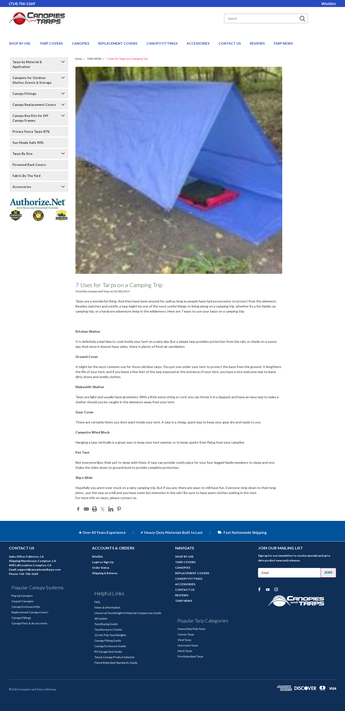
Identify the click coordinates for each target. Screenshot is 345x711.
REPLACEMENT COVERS (118, 43)
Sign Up (109, 562)
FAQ (97, 602)
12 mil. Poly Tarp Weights (110, 635)
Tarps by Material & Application (27, 64)
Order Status (100, 567)
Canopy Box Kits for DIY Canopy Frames (30, 118)
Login (95, 562)
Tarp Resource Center (108, 629)
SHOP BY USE (20, 43)
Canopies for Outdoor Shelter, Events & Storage (32, 80)
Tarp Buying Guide (106, 624)
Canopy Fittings (24, 94)
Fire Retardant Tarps (190, 656)
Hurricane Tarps (188, 645)
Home (78, 58)
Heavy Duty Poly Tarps (192, 629)
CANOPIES (81, 43)
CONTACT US (230, 43)
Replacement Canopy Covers (30, 612)
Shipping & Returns (104, 573)
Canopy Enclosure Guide (110, 646)
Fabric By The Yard (26, 176)
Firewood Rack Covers (29, 165)
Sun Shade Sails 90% (28, 143)
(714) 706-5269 (22, 3)
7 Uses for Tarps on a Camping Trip (127, 58)
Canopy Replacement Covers (34, 105)
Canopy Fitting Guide (107, 640)
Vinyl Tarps (184, 640)
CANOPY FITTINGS (162, 43)
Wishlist (328, 3)
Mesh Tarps (185, 651)
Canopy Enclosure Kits (26, 607)
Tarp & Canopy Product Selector (114, 657)
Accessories (21, 187)
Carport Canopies (23, 601)
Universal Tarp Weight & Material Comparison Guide (127, 613)
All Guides (101, 618)
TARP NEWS (283, 43)
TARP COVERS (51, 43)
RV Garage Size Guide (108, 651)
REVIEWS (257, 43)
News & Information (107, 607)
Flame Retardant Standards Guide (116, 662)
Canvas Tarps (186, 634)
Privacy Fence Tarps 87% (31, 131)
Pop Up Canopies (22, 595)
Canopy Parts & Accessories (29, 623)
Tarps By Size (22, 154)
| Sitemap (50, 689)
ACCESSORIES (198, 43)
